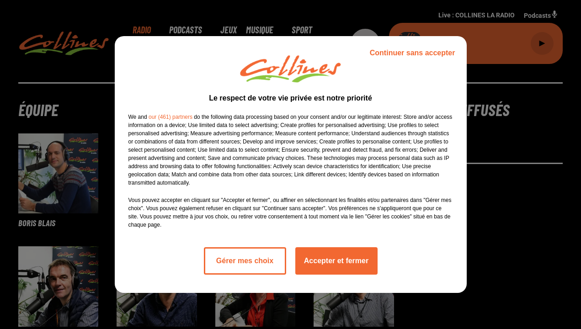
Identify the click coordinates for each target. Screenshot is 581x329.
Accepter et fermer (336, 261)
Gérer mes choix (244, 261)
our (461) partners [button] (170, 117)
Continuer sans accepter (412, 53)
